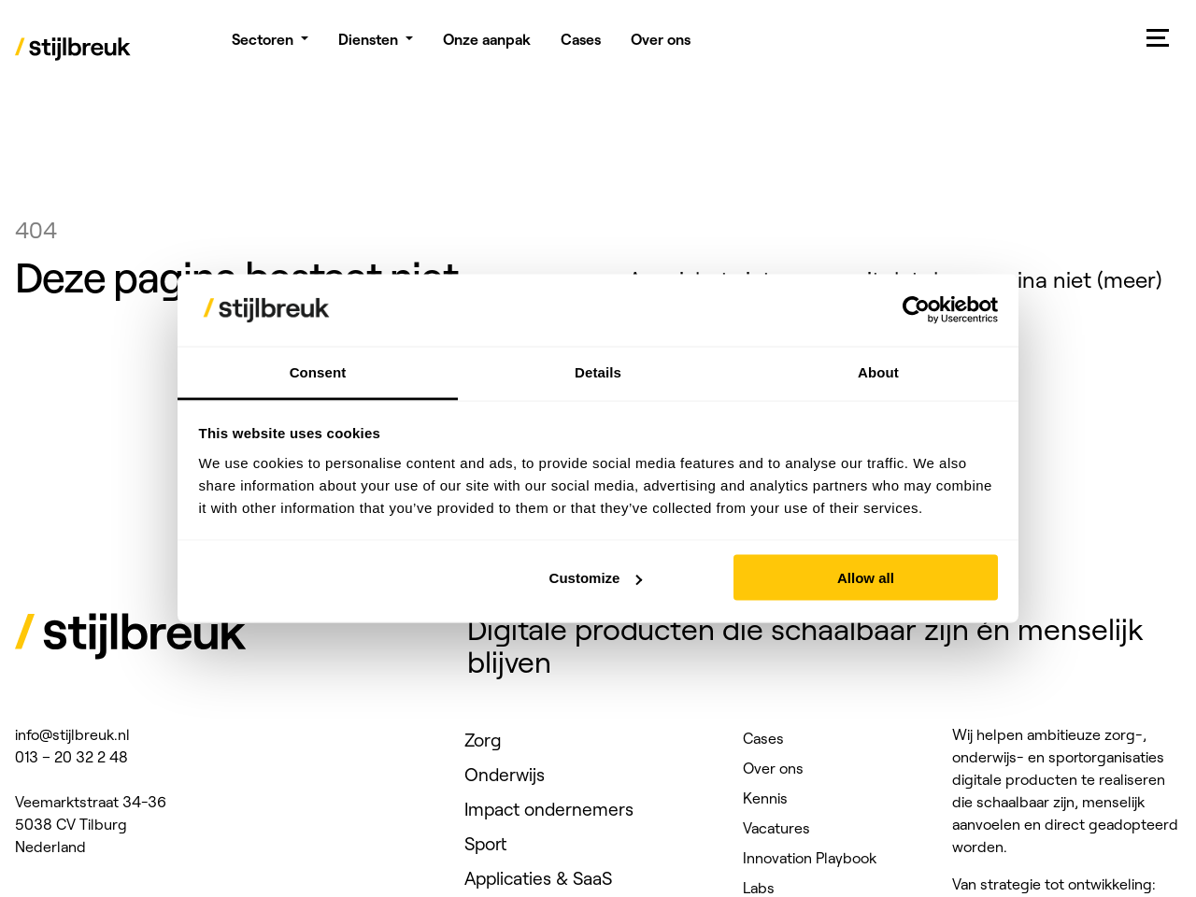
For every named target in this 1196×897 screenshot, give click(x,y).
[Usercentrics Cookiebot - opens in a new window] (916, 310)
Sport (485, 844)
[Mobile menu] (1158, 37)
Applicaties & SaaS (538, 878)
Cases (763, 738)
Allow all (865, 578)
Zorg (483, 740)
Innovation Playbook (809, 857)
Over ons (773, 768)
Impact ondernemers (549, 809)
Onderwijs (504, 774)
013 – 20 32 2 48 (71, 757)
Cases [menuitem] (581, 46)
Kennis (765, 798)
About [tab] (878, 371)
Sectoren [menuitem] (262, 46)
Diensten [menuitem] (368, 46)
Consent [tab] (318, 371)
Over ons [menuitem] (661, 46)
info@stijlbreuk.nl (72, 734)
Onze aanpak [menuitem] (487, 46)
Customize (596, 578)
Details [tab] (598, 371)
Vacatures (776, 828)
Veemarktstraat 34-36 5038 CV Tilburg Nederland (90, 824)
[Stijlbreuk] (73, 51)
